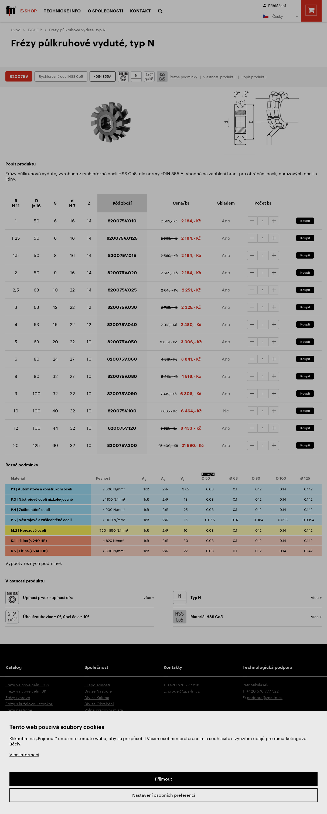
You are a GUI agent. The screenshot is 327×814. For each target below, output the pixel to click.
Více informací (24, 754)
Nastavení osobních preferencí (163, 795)
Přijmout (163, 778)
